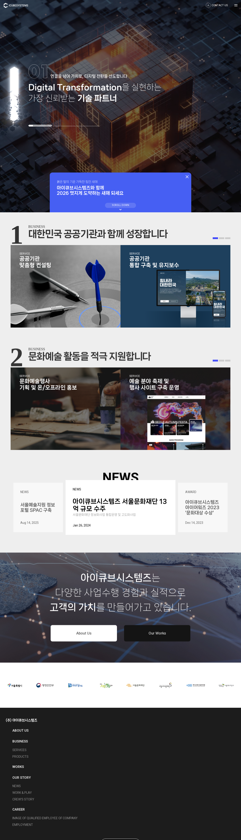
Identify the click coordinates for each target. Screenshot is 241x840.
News (16, 786)
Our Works (157, 635)
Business (20, 741)
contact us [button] (217, 5)
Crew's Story (23, 799)
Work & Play (22, 792)
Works (18, 767)
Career (18, 809)
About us (20, 731)
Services (19, 750)
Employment (22, 825)
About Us (84, 635)
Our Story (21, 778)
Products (20, 756)
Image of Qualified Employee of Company (45, 818)
